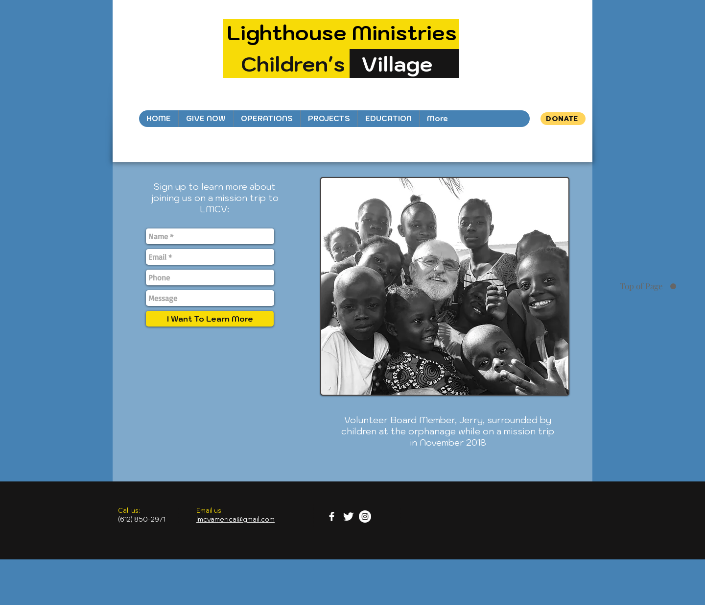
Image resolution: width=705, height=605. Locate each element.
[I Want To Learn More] (210, 319)
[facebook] (332, 516)
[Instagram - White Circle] (365, 516)
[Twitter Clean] (348, 516)
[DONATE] (563, 118)
